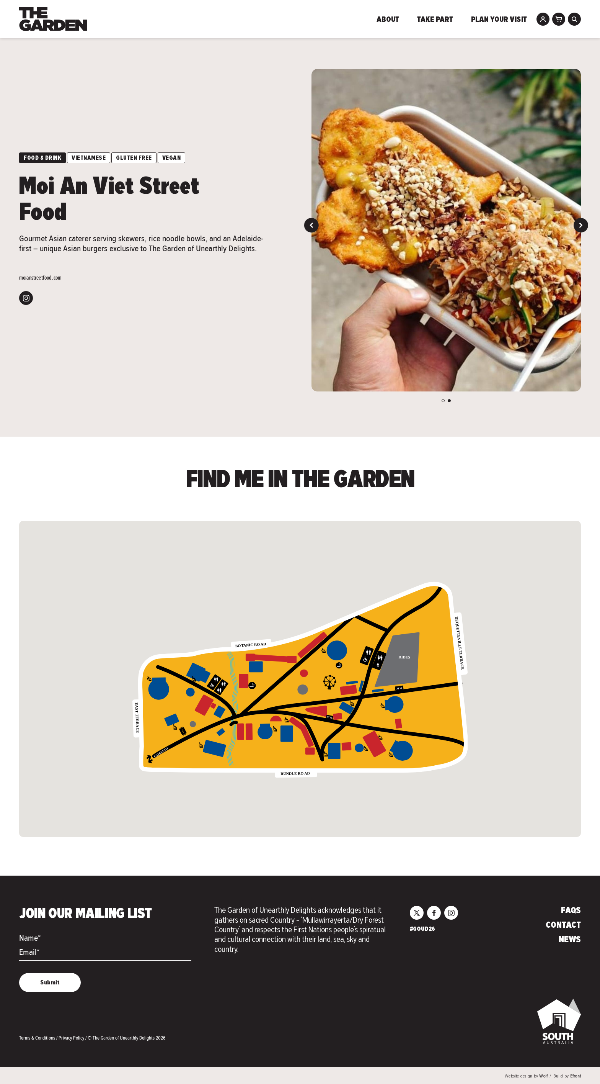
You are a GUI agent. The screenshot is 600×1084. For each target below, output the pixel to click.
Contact (563, 925)
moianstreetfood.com (40, 278)
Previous (311, 225)
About (388, 20)
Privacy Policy (72, 1037)
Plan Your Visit (499, 20)
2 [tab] (449, 400)
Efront (575, 1076)
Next (581, 225)
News (570, 940)
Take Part (435, 20)
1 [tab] (443, 400)
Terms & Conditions (37, 1037)
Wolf (543, 1076)
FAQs (571, 910)
